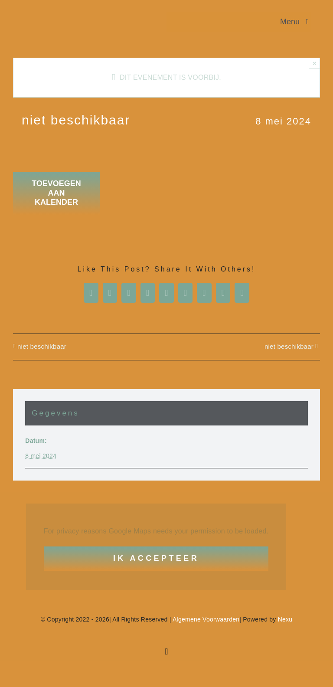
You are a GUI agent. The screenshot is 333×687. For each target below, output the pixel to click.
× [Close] (315, 63)
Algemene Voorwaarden (206, 619)
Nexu (285, 619)
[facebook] (166, 651)
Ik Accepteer (156, 558)
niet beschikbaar (41, 346)
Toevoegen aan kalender (56, 192)
